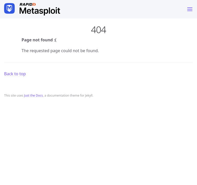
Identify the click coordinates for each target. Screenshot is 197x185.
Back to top (15, 74)
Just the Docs (33, 95)
